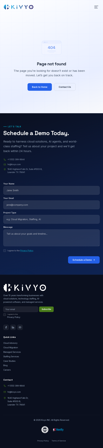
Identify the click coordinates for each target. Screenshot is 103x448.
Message (8, 229)
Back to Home (39, 87)
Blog (5, 365)
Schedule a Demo (84, 262)
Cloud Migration (10, 347)
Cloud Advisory (10, 343)
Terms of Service (59, 441)
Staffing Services (11, 356)
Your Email (8, 200)
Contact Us (65, 87)
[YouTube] (20, 327)
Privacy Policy (26, 253)
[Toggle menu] (96, 7)
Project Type (9, 215)
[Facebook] (6, 327)
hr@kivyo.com (14, 165)
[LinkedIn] (13, 327)
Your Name (8, 186)
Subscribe (46, 309)
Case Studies (9, 361)
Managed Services (12, 352)
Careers (7, 370)
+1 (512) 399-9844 (16, 160)
